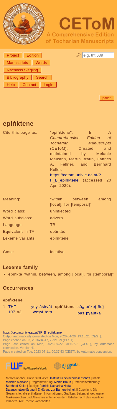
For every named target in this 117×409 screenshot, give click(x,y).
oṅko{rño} (95, 306)
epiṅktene (65, 306)
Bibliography (17, 77)
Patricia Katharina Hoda (55, 385)
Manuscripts (17, 62)
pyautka (93, 313)
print (107, 98)
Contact (29, 85)
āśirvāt (45, 306)
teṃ (48, 312)
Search (42, 77)
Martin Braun (62, 382)
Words (41, 62)
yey (34, 306)
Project (13, 55)
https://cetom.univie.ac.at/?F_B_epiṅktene (32, 332)
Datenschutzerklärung (20, 389)
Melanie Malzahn (17, 382)
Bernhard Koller (16, 385)
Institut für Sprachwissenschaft (70, 378)
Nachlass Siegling (22, 70)
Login (48, 85)
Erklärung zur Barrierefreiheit (56, 389)
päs (81, 313)
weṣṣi (38, 312)
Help (11, 85)
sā (81, 306)
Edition (33, 55)
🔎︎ (78, 55)
